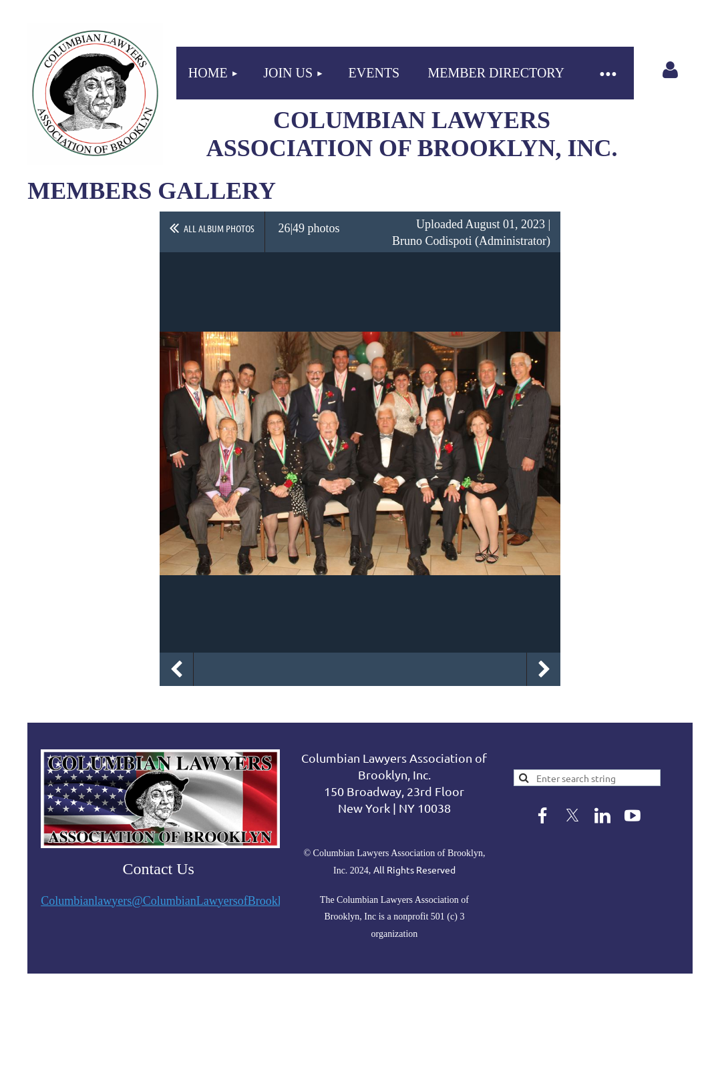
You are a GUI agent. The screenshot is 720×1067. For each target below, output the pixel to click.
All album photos (219, 228)
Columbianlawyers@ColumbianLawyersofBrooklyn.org (176, 901)
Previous (176, 669)
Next (543, 669)
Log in (670, 70)
